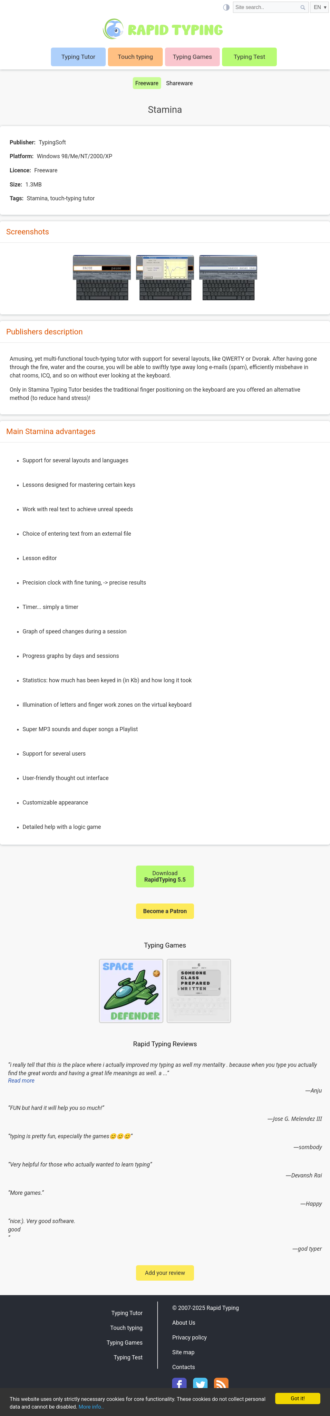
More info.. (117, 1407)
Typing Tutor (127, 1313)
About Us (183, 1323)
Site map (183, 1352)
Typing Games (192, 56)
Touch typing (135, 56)
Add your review (165, 1273)
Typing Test (249, 56)
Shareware (179, 83)
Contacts (183, 1367)
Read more (21, 1080)
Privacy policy (189, 1337)
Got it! (297, 1398)
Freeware (147, 83)
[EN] (319, 7)
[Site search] (265, 7)
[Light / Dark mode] (226, 7)
